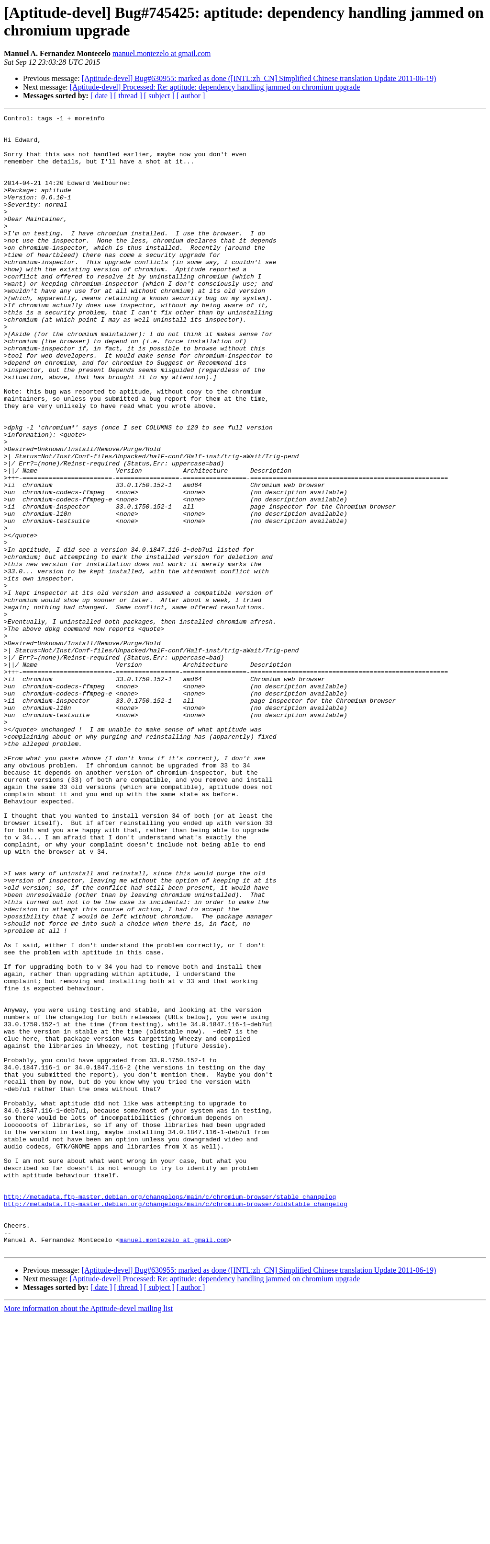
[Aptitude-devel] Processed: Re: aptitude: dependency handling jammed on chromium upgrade (215, 87)
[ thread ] (128, 96)
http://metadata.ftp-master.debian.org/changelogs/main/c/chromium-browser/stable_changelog (170, 1413)
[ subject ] (159, 96)
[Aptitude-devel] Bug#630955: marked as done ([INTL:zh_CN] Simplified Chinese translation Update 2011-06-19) (259, 78)
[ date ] (101, 96)
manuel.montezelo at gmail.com (161, 53)
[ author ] (191, 96)
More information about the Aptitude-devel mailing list (88, 1536)
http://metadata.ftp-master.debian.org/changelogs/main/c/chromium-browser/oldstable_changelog (175, 1422)
